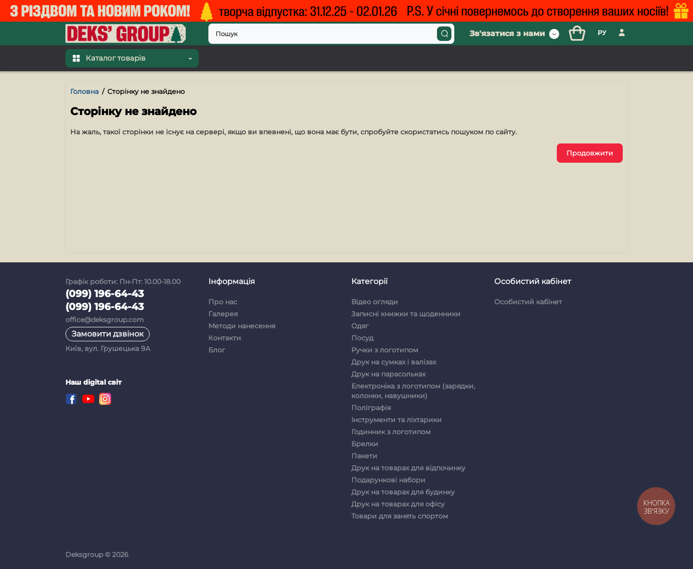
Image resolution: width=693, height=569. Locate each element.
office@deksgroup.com (104, 319)
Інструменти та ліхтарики (396, 419)
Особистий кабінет (528, 301)
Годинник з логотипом (391, 431)
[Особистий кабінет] (621, 33)
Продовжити (589, 153)
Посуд (362, 338)
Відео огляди (374, 301)
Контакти (224, 338)
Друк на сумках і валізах (393, 362)
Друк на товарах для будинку (403, 492)
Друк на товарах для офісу (398, 504)
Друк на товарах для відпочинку (408, 468)
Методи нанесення (241, 326)
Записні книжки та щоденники (406, 314)
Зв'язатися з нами (507, 33)
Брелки (364, 444)
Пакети (364, 456)
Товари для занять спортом (399, 516)
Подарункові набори (388, 480)
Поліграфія (371, 407)
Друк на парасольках (388, 374)
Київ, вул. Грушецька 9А (107, 348)
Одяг (360, 326)
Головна (84, 91)
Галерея (223, 314)
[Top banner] (346, 11)
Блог (216, 350)
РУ (602, 33)
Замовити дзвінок (107, 333)
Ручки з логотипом (384, 350)
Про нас (222, 301)
